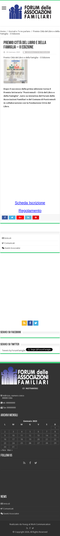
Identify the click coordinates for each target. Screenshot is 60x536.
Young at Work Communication (36, 524)
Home (3, 31)
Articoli (6, 238)
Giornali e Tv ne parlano (19, 31)
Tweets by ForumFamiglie (13, 350)
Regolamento (30, 210)
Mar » (9, 450)
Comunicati (8, 243)
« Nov (3, 450)
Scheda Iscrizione (30, 203)
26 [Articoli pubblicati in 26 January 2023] (30, 443)
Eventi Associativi (11, 248)
